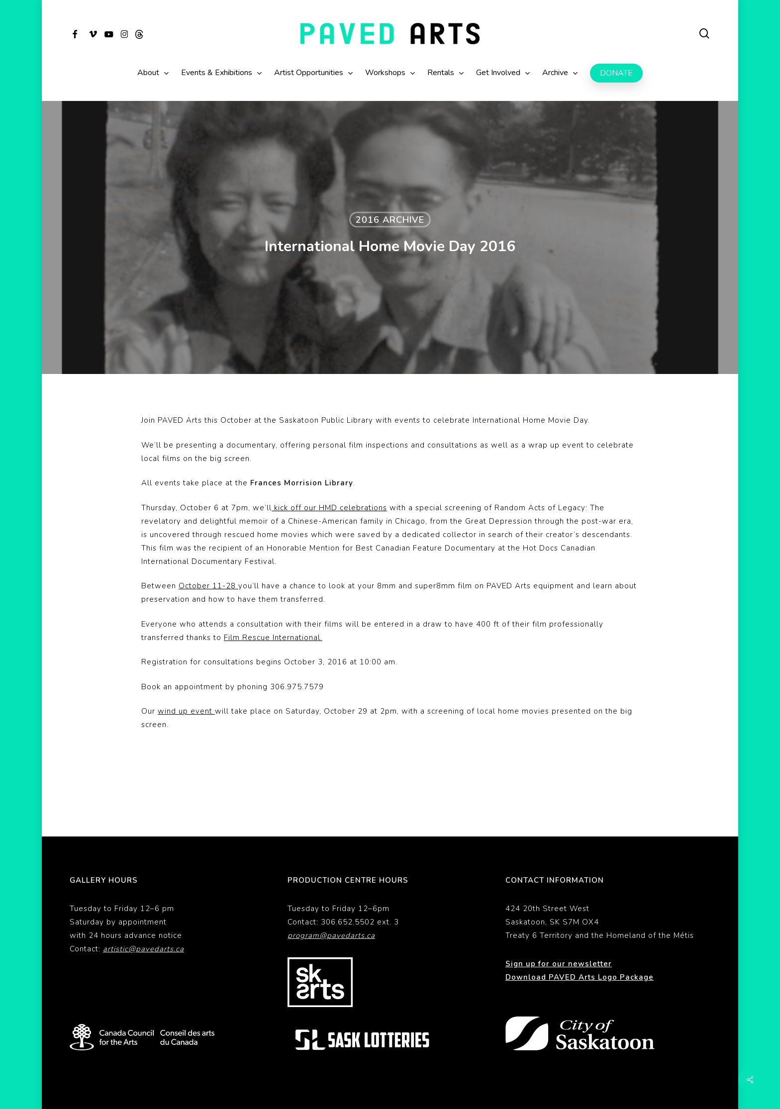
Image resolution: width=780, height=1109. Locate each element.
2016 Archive (390, 220)
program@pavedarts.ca (331, 902)
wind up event (186, 711)
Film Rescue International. (273, 638)
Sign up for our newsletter (558, 930)
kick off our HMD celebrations (329, 508)
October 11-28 (208, 586)
